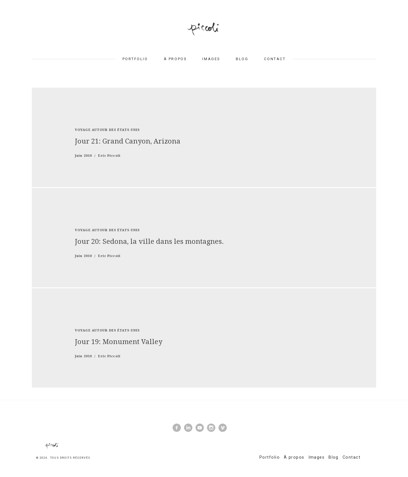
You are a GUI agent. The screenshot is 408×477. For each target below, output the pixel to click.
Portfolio (135, 59)
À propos (175, 59)
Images (211, 59)
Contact (274, 59)
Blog (242, 59)
